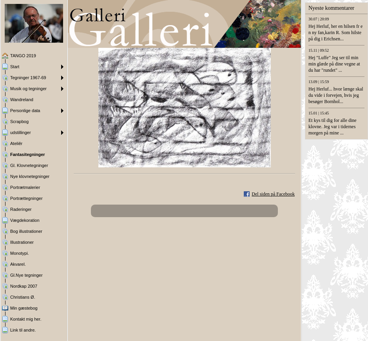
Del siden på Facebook (273, 194)
